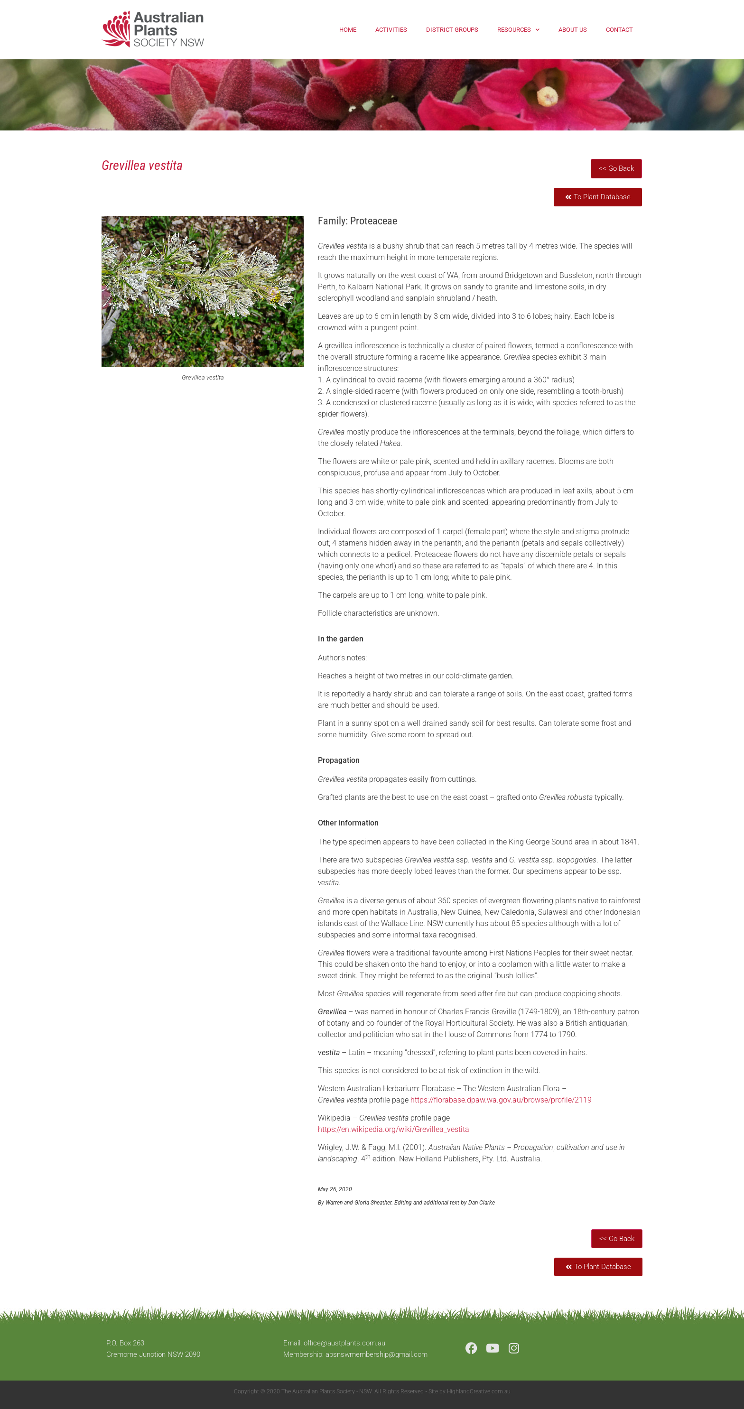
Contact (619, 29)
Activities (391, 29)
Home (347, 29)
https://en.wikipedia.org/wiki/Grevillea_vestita (393, 1129)
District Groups (452, 29)
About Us (572, 29)
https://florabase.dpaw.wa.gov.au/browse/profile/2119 (501, 1099)
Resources (518, 30)
